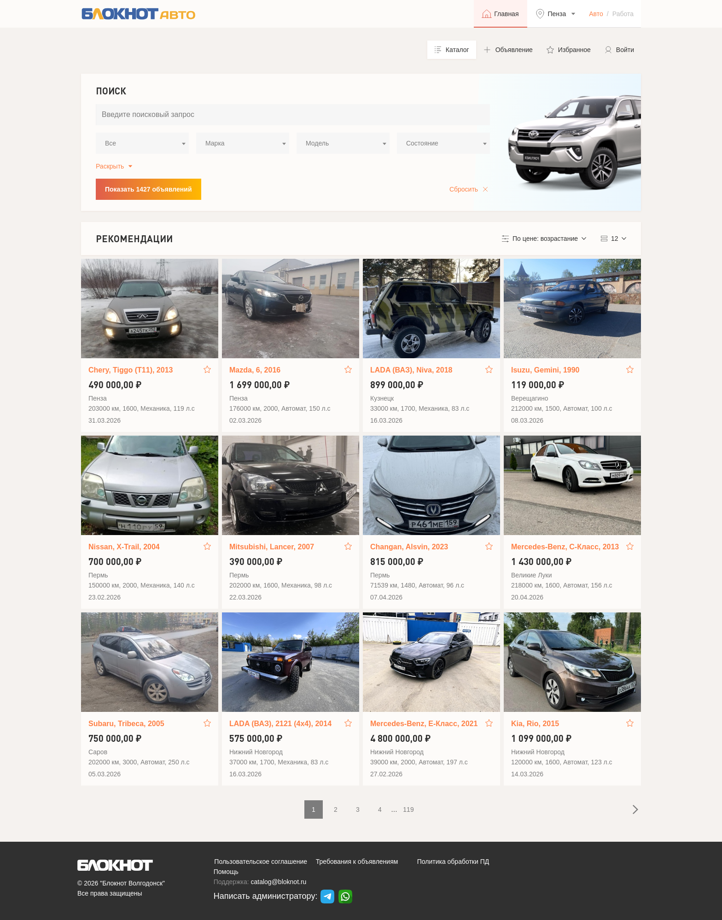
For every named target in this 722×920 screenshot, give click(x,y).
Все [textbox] (110, 143)
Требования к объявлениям (357, 861)
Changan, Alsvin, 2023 (409, 547)
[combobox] (142, 143)
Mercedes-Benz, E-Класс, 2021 (423, 724)
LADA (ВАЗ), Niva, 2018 (411, 370)
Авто (596, 13)
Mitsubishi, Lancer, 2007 (271, 547)
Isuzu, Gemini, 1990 (545, 370)
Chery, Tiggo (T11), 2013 (130, 370)
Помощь (226, 871)
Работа (623, 13)
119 (408, 809)
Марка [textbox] (215, 143)
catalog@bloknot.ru (279, 881)
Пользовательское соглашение (260, 861)
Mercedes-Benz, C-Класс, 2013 (565, 547)
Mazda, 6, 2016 (254, 370)
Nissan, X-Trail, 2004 (124, 547)
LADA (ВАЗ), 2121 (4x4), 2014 (280, 724)
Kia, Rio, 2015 (535, 724)
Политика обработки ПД (453, 861)
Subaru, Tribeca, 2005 (126, 724)
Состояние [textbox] (422, 143)
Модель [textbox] (317, 143)
